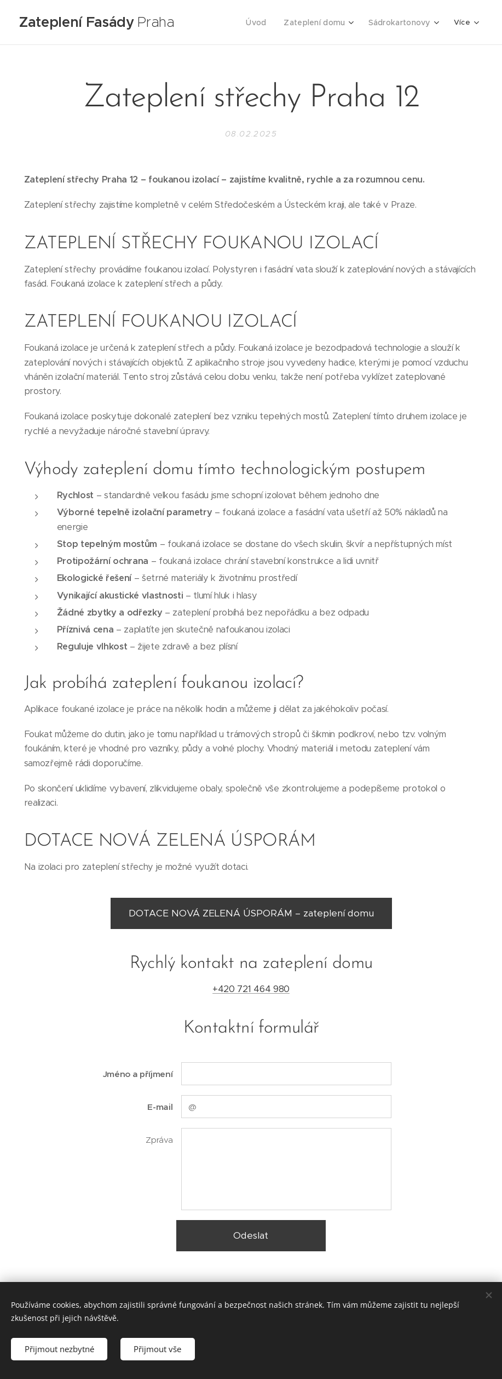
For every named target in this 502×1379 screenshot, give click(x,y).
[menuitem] (264, 22)
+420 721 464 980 (251, 989)
